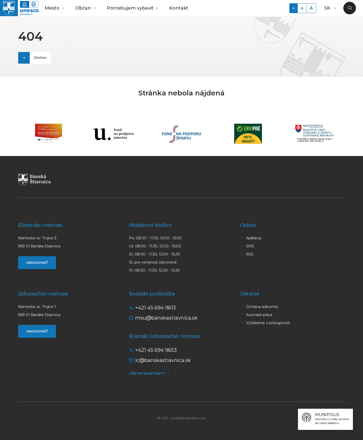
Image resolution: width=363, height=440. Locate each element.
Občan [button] (83, 8)
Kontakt (178, 8)
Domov (40, 57)
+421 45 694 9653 (156, 350)
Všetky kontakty (147, 373)
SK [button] (327, 8)
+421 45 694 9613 (155, 308)
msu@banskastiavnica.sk (166, 318)
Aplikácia (253, 238)
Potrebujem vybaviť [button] (131, 8)
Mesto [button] (53, 8)
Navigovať (37, 263)
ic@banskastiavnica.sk (163, 360)
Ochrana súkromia (262, 306)
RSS (249, 254)
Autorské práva (259, 315)
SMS (250, 246)
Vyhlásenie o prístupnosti (268, 323)
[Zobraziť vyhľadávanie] (349, 8)
